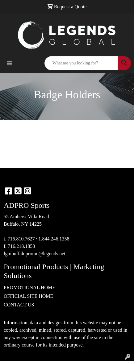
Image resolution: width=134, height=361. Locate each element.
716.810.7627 (21, 238)
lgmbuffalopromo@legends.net (34, 253)
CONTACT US (19, 304)
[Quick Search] (81, 63)
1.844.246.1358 (53, 238)
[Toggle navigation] (9, 63)
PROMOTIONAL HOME (29, 287)
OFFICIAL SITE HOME (28, 296)
